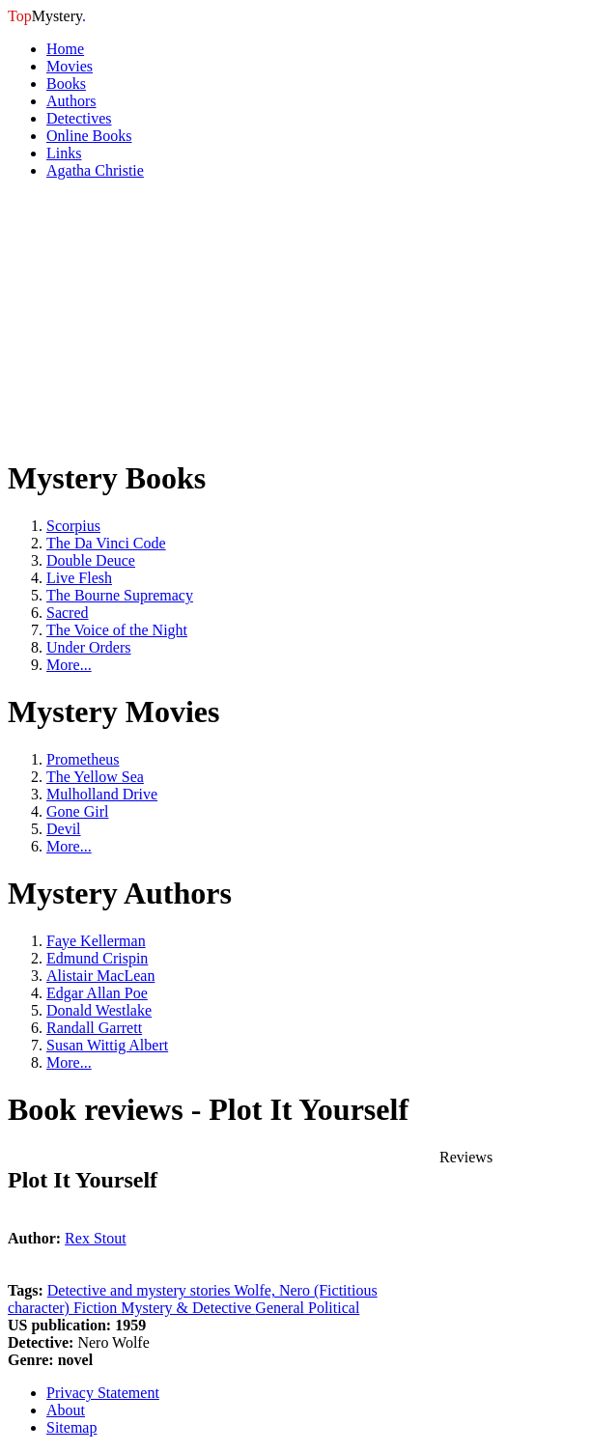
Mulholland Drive (101, 794)
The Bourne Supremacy (119, 595)
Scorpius (73, 525)
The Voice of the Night (116, 630)
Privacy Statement (102, 1392)
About (65, 1410)
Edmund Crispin (97, 958)
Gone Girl (77, 811)
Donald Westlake (99, 1010)
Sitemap (71, 1427)
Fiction (97, 1307)
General (281, 1307)
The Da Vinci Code (106, 543)
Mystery (47, 16)
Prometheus (83, 759)
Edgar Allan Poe (97, 993)
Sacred (67, 612)
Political (333, 1307)
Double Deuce (90, 560)
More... (69, 664)
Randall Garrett (94, 1027)
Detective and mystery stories (140, 1290)
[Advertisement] (152, 315)
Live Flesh (79, 578)
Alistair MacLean (100, 975)
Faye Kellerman (96, 941)
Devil (63, 829)
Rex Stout (96, 1238)
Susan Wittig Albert (107, 1045)
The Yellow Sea (95, 776)
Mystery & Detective (188, 1307)
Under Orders (88, 647)
